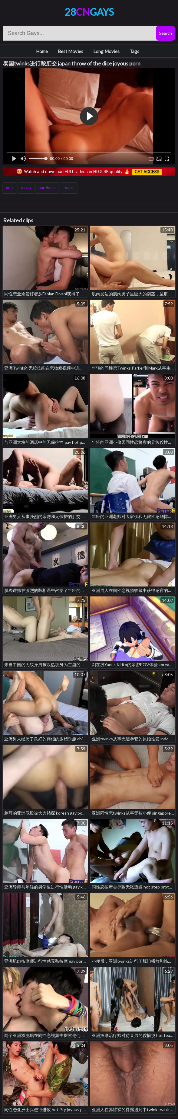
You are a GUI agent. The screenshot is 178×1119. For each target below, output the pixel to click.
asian (26, 187)
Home (42, 51)
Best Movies (70, 51)
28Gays (89, 12)
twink (68, 187)
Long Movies (106, 51)
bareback (47, 187)
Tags (134, 51)
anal (10, 187)
